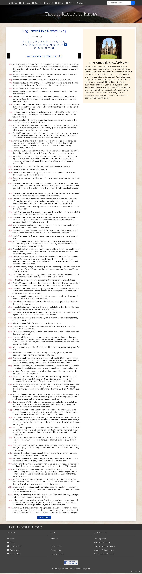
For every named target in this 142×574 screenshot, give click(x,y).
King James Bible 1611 (102, 542)
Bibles (70, 3)
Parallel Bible (13, 550)
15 (64, 41)
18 (29, 44)
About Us (54, 539)
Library (59, 3)
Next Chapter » (44, 517)
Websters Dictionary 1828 (104, 550)
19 (33, 44)
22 (43, 44)
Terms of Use (56, 546)
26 (58, 44)
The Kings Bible (100, 539)
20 (36, 44)
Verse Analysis (14, 554)
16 (22, 44)
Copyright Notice (57, 554)
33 (49, 48)
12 (53, 41)
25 (54, 44)
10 (47, 41)
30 (38, 48)
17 (26, 44)
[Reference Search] (119, 3)
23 (47, 44)
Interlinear (24, 3)
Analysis (48, 3)
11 (50, 41)
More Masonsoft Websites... (104, 554)
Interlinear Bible (14, 546)
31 (42, 48)
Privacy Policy (56, 550)
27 (61, 44)
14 (60, 41)
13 (57, 41)
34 (52, 48)
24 (50, 44)
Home (12, 3)
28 (65, 44)
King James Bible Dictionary (104, 546)
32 (45, 48)
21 (40, 44)
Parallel (37, 3)
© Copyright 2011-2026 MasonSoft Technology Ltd (71, 569)
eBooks (81, 3)
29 (35, 48)
